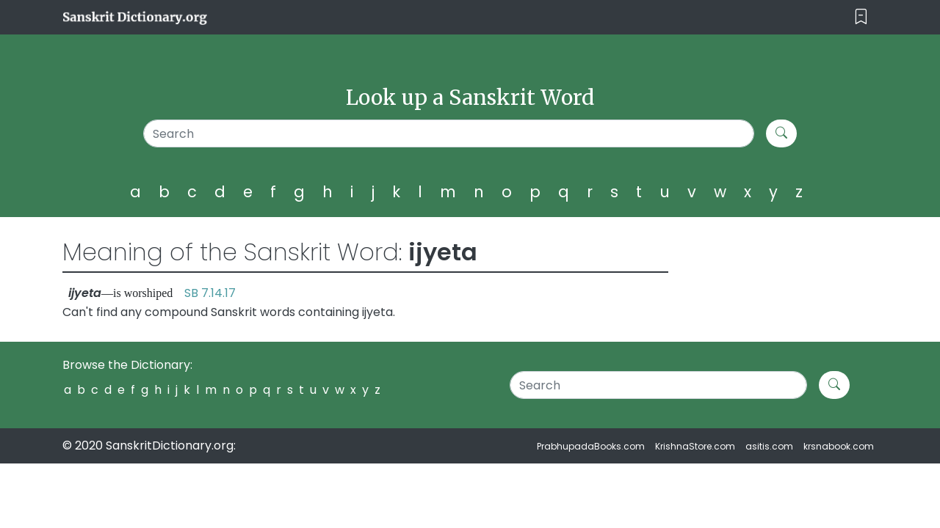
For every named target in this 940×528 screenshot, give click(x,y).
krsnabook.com (838, 446)
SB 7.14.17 (210, 293)
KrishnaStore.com (695, 446)
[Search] (449, 133)
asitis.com (769, 446)
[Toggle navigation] (861, 17)
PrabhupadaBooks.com (591, 446)
